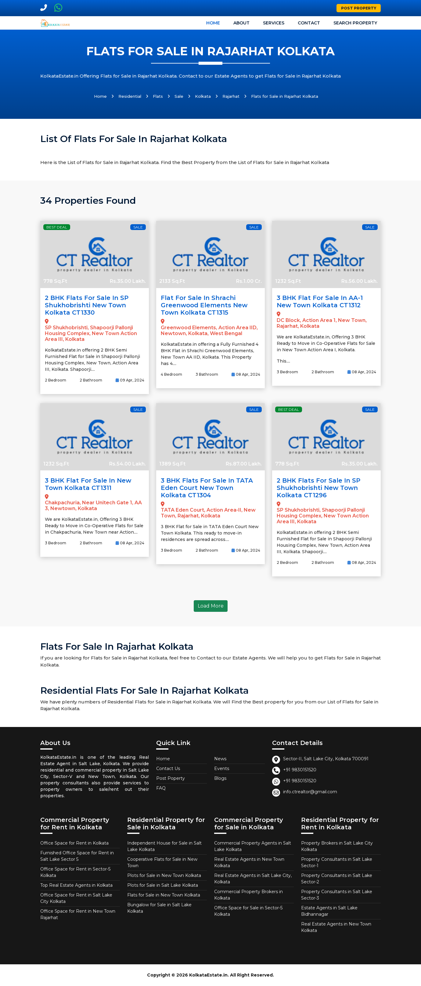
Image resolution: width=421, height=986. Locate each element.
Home (213, 23)
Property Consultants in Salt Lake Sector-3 (336, 895)
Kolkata (203, 96)
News (220, 758)
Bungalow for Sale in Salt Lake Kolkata (159, 908)
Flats (158, 96)
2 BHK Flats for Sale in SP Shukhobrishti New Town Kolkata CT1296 (318, 488)
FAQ (161, 788)
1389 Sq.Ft (172, 464)
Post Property (358, 8)
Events (221, 768)
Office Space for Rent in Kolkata (74, 843)
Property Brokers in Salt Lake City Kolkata (337, 846)
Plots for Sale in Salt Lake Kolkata (162, 885)
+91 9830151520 (299, 769)
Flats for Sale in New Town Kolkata (163, 895)
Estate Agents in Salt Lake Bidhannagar (329, 911)
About (241, 23)
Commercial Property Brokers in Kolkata (248, 895)
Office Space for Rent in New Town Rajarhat (77, 914)
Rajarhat (230, 96)
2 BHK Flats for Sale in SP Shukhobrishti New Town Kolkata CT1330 (86, 305)
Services (273, 23)
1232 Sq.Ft (288, 281)
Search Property (355, 23)
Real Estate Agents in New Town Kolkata (249, 862)
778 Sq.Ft (55, 281)
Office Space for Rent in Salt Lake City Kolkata (76, 898)
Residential (129, 96)
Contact (309, 23)
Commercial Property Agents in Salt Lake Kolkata (252, 846)
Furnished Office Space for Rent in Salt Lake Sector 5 (77, 856)
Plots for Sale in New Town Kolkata (164, 875)
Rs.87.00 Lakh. (244, 464)
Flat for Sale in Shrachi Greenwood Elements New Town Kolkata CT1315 (204, 305)
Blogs (220, 778)
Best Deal (56, 227)
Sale (179, 96)
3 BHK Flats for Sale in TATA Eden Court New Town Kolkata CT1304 (207, 488)
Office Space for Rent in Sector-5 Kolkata (75, 872)
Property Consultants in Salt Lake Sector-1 (336, 862)
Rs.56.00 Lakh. (359, 281)
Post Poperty (170, 778)
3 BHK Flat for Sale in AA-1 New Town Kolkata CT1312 (320, 301)
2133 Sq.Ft (172, 281)
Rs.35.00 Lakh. (128, 281)
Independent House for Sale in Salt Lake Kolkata (164, 846)
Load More (211, 606)
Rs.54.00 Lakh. (127, 464)
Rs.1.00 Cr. (249, 281)
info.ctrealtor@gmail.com (310, 791)
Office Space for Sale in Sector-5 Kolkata (248, 911)
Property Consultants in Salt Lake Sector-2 (336, 879)
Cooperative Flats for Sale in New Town (162, 862)
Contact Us (168, 768)
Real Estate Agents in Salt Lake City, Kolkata (253, 879)
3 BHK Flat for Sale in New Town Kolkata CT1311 (88, 484)
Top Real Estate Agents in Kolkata (76, 885)
